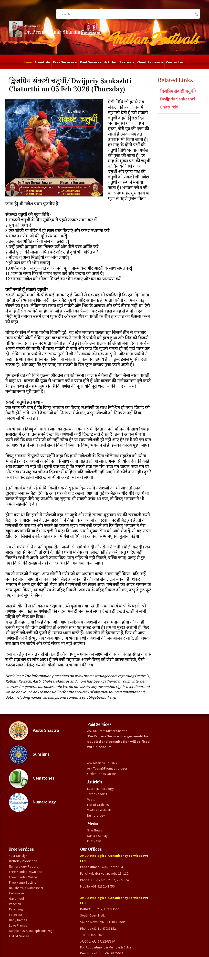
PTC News (70, 938)
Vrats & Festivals (69, 904)
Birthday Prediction (100, 771)
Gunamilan (100, 833)
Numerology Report (102, 782)
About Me (42, 62)
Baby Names (102, 860)
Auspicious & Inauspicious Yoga (102, 876)
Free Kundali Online (102, 804)
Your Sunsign (102, 763)
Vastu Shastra (34, 761)
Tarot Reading (73, 885)
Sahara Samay (73, 932)
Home (27, 62)
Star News (70, 927)
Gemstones (27, 820)
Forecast (99, 854)
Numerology (28, 849)
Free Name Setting (101, 814)
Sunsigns (26, 790)
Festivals (127, 62)
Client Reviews (150, 62)
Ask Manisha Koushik (71, 836)
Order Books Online (72, 857)
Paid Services (90, 62)
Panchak (99, 844)
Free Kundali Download (102, 793)
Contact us (175, 62)
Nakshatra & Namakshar (102, 825)
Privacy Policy (116, 951)
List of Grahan (103, 887)
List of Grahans (73, 896)
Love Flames (102, 865)
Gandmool (100, 838)
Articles (110, 62)
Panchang (100, 849)
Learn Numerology (71, 877)
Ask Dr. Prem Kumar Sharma (73, 766)
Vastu (67, 891)
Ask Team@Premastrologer (74, 846)
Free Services (65, 62)
